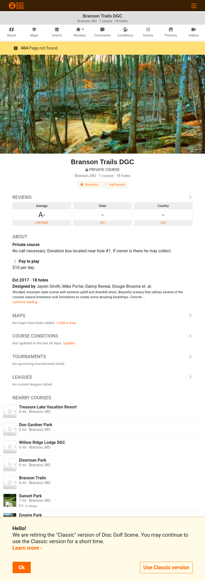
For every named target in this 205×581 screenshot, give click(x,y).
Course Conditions (103, 336)
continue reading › (26, 302)
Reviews (103, 197)
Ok (21, 567)
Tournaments (103, 356)
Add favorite (114, 184)
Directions (89, 184)
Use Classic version (166, 567)
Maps (103, 315)
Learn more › (27, 548)
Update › (70, 343)
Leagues (103, 377)
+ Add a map (66, 323)
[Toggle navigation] (194, 5)
